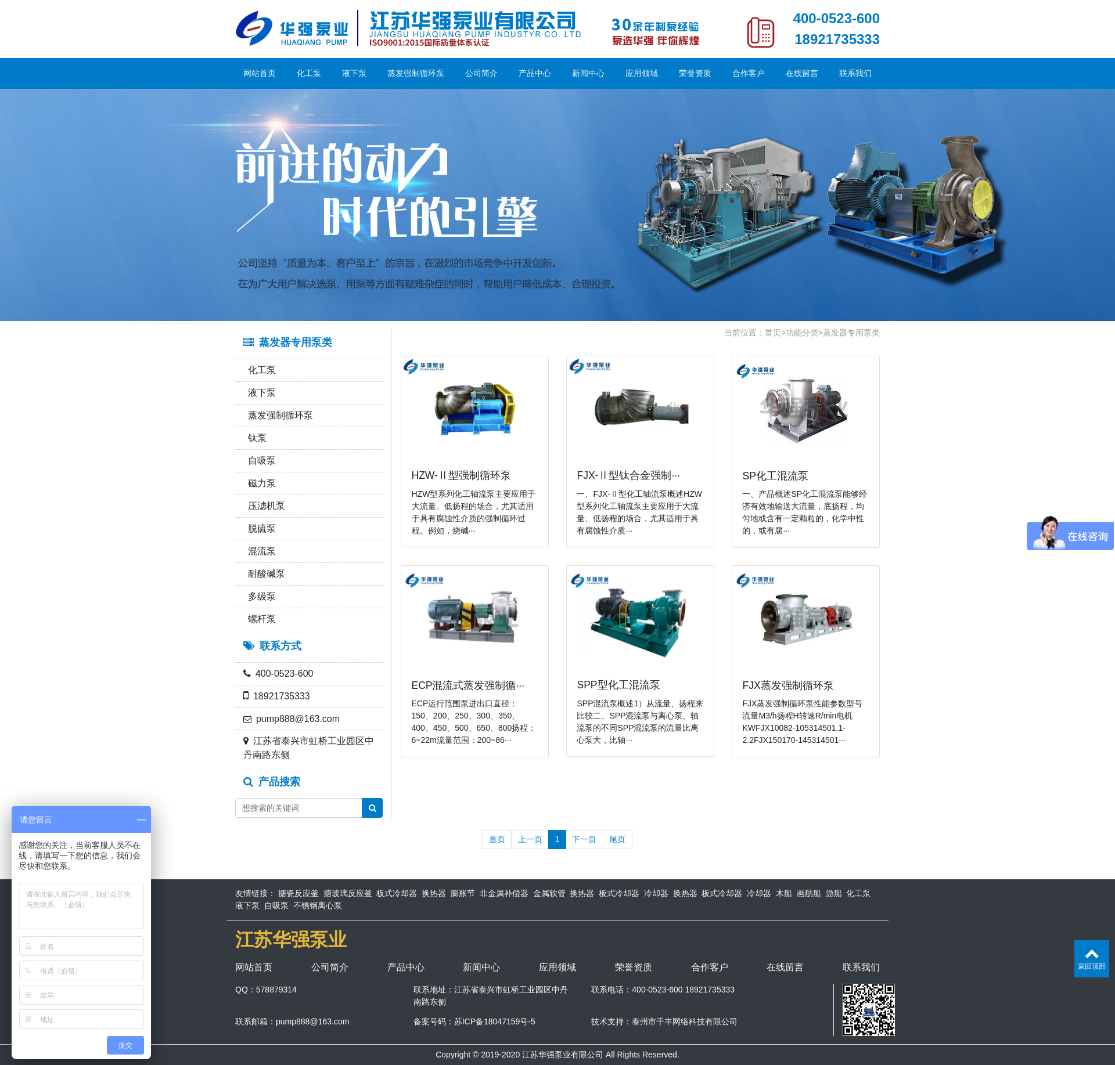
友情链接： (255, 893)
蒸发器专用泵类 (851, 332)
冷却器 (656, 893)
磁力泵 (259, 483)
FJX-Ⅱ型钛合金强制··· (628, 475)
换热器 (434, 893)
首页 (773, 332)
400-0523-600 (836, 18)
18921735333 (837, 39)
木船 (784, 893)
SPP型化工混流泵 (618, 685)
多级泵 (259, 596)
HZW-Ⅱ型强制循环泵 (461, 475)
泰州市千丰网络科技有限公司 (685, 1021)
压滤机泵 (264, 506)
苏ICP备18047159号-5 (494, 1021)
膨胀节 (463, 893)
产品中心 (535, 73)
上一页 (530, 839)
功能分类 (802, 332)
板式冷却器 (396, 893)
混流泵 (259, 551)
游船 (834, 893)
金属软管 (549, 893)
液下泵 (354, 73)
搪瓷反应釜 (298, 893)
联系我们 (855, 73)
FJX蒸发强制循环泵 (787, 685)
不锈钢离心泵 (317, 905)
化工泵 (309, 73)
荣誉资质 (695, 73)
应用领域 (641, 73)
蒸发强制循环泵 (415, 73)
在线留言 (802, 73)
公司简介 (481, 73)
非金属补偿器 (504, 893)
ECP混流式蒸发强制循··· (468, 685)
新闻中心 (588, 73)
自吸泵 (259, 460)
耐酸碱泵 (264, 574)
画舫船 (809, 893)
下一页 (584, 839)
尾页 (617, 839)
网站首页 (259, 73)
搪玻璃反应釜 (347, 893)
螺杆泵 (259, 619)
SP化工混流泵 (775, 476)
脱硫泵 (259, 528)
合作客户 (748, 73)
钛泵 (255, 438)
